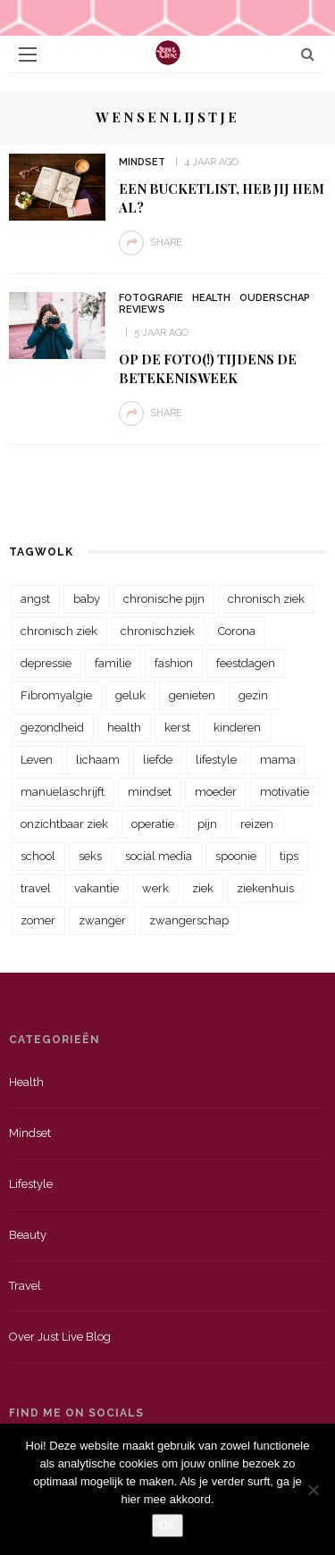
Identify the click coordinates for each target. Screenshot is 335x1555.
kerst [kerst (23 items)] (177, 727)
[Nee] (313, 1490)
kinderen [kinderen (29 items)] (237, 727)
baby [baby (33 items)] (86, 599)
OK (167, 1525)
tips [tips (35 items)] (289, 856)
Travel (25, 1285)
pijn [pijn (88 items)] (207, 824)
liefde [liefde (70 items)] (157, 759)
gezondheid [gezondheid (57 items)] (52, 727)
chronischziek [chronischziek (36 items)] (158, 631)
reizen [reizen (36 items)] (256, 824)
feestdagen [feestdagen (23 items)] (245, 663)
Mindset (142, 162)
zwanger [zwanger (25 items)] (102, 920)
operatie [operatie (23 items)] (152, 824)
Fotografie (151, 298)
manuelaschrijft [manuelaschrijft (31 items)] (63, 791)
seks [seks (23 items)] (90, 856)
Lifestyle (31, 1184)
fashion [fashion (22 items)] (174, 663)
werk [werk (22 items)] (155, 888)
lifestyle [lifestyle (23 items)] (216, 759)
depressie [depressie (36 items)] (46, 663)
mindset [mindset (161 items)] (150, 791)
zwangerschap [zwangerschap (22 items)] (189, 920)
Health (211, 298)
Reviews (142, 309)
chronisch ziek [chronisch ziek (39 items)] (59, 631)
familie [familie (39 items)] (113, 663)
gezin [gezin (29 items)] (253, 695)
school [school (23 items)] (38, 856)
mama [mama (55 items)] (278, 759)
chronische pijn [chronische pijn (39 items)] (164, 599)
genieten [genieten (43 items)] (192, 695)
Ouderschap (274, 298)
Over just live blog (60, 1336)
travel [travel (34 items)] (36, 888)
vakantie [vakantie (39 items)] (96, 888)
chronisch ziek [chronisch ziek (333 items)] (266, 599)
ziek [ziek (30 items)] (203, 888)
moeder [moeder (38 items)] (216, 791)
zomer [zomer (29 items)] (38, 920)
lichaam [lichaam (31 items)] (98, 759)
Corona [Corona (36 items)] (236, 631)
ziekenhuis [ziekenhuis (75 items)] (265, 888)
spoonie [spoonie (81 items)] (235, 856)
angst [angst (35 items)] (35, 599)
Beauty (27, 1234)
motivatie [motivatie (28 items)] (284, 791)
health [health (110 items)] (124, 727)
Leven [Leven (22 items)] (37, 759)
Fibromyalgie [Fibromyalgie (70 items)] (56, 695)
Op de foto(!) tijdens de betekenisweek (208, 368)
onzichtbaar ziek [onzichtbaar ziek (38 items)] (64, 824)
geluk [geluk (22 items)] (130, 695)
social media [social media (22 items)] (158, 856)
